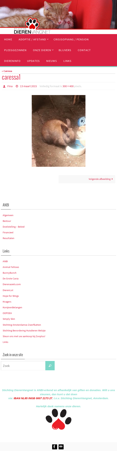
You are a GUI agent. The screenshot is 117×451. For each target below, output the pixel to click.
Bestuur (7, 221)
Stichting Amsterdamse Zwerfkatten (22, 324)
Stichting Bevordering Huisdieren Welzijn (24, 330)
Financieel (8, 232)
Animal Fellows (11, 267)
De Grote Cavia (10, 278)
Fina (10, 86)
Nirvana (63, 435)
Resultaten (8, 238)
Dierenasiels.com (12, 284)
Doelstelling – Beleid (14, 226)
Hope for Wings (11, 295)
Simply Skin (9, 318)
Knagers (7, 301)
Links (5, 342)
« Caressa (7, 71)
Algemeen (8, 215)
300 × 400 (68, 86)
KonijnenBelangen (12, 307)
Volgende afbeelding (101, 179)
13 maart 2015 (28, 86)
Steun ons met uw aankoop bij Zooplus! (24, 336)
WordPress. (75, 435)
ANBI (5, 261)
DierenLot (8, 290)
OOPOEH (7, 313)
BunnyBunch (9, 272)
